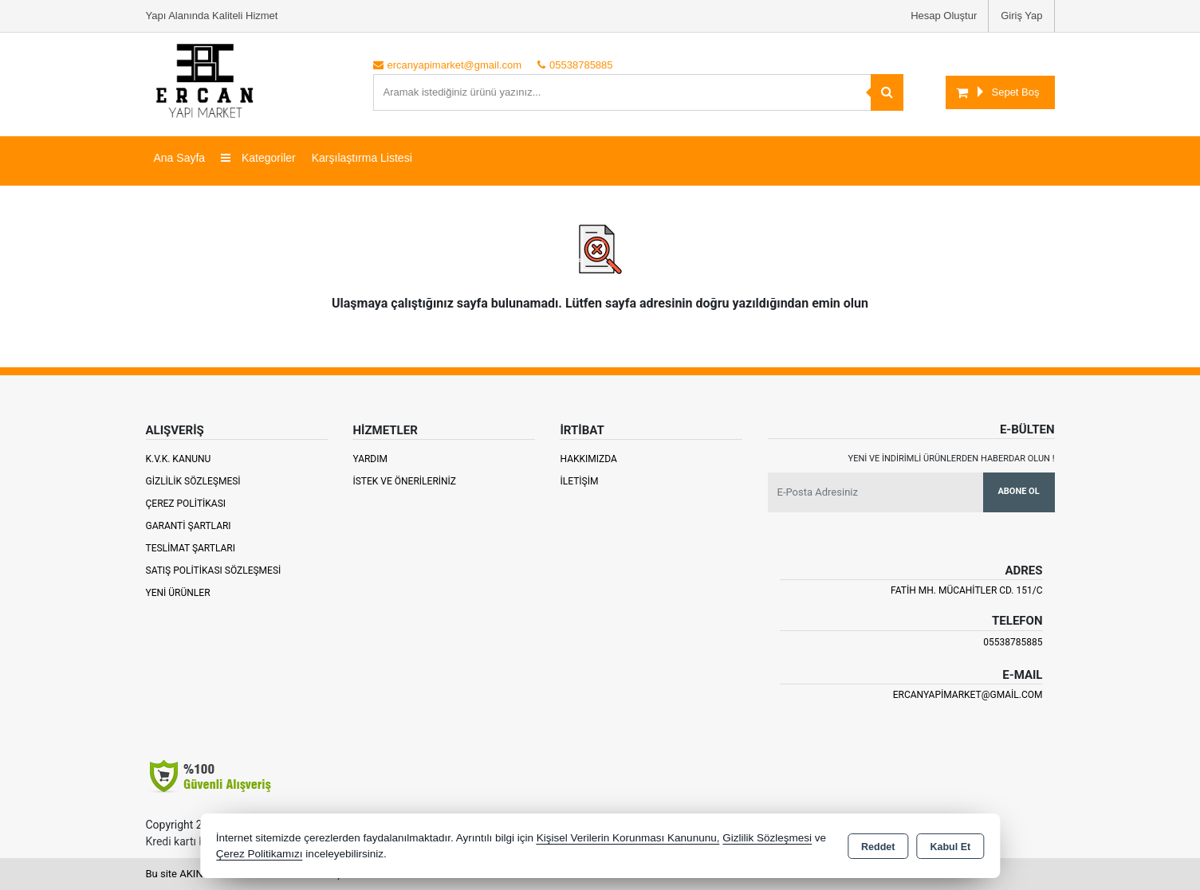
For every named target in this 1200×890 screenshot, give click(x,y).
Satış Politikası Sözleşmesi (213, 570)
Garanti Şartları (188, 525)
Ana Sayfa (180, 157)
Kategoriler (258, 157)
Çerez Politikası (186, 503)
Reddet (878, 847)
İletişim (579, 481)
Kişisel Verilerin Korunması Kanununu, (628, 838)
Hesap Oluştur (944, 16)
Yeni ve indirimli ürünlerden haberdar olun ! (951, 458)
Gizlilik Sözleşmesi (193, 481)
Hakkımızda (588, 459)
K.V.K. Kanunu (178, 459)
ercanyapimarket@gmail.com (968, 694)
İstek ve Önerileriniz (404, 481)
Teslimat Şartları (191, 548)
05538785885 (1012, 642)
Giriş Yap (1021, 16)
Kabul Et (950, 847)
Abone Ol (1018, 491)
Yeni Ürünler (178, 592)
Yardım (370, 459)
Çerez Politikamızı (259, 854)
